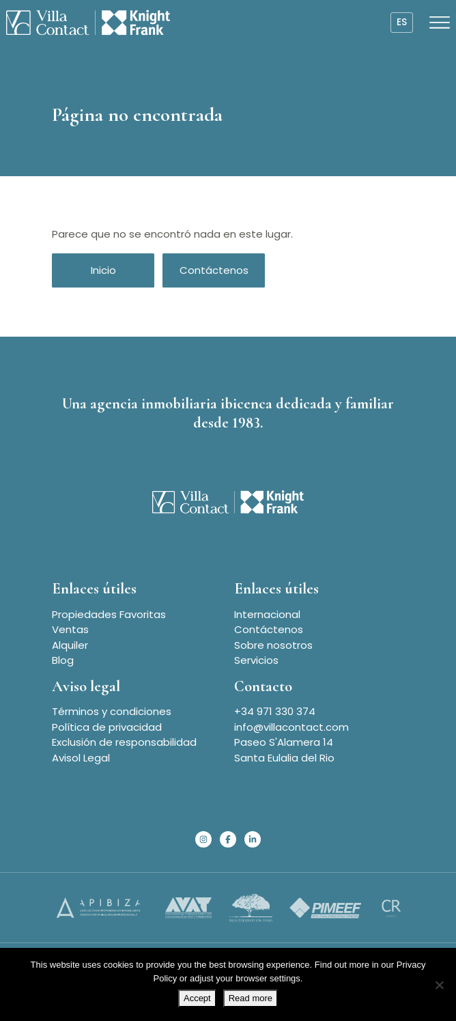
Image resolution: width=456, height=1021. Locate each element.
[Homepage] (88, 22)
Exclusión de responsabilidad (124, 742)
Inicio (103, 270)
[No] (439, 985)
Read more (250, 998)
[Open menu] (439, 22)
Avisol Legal (81, 758)
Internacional (267, 614)
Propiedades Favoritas (109, 614)
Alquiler (70, 645)
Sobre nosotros (273, 645)
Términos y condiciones (111, 711)
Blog (63, 660)
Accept (197, 998)
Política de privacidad (107, 727)
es (402, 22)
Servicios (256, 660)
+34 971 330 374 (274, 711)
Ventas (70, 629)
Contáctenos (214, 270)
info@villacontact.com (291, 727)
